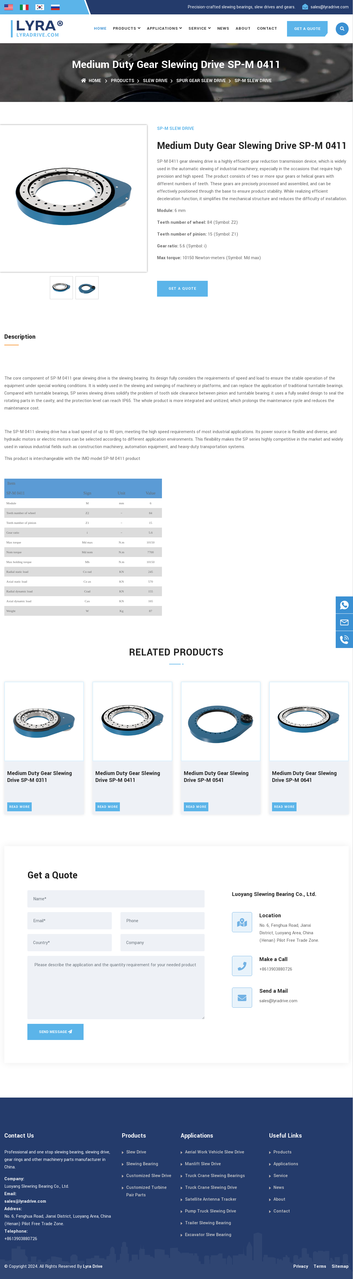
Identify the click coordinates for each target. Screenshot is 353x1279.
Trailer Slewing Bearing (208, 1223)
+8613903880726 (275, 969)
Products (124, 28)
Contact (267, 28)
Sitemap (340, 1266)
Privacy (300, 1266)
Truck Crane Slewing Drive (211, 1188)
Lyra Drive (93, 1266)
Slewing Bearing (142, 1164)
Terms (320, 1266)
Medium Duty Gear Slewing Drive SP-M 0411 (127, 777)
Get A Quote (182, 288)
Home (100, 28)
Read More (19, 807)
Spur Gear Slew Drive (201, 81)
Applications (162, 28)
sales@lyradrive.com (330, 7)
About (243, 28)
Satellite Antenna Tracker (210, 1199)
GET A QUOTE (307, 28)
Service (197, 28)
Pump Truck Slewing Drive (210, 1211)
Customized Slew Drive (148, 1176)
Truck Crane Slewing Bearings (215, 1176)
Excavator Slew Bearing (208, 1235)
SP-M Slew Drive (253, 81)
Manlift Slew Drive (203, 1164)
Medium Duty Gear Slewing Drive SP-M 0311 (39, 777)
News (223, 28)
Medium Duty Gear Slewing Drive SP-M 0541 (216, 777)
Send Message (55, 1031)
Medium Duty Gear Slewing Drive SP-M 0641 (304, 777)
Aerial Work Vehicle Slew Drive (214, 1152)
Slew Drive (155, 81)
